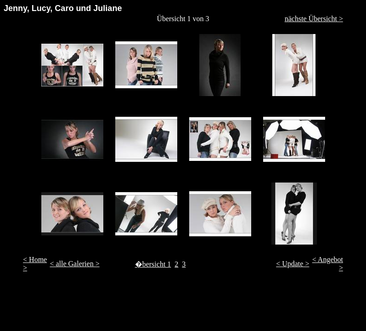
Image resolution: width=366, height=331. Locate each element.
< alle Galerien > (74, 264)
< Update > (292, 264)
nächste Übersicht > (314, 19)
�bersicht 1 (153, 264)
